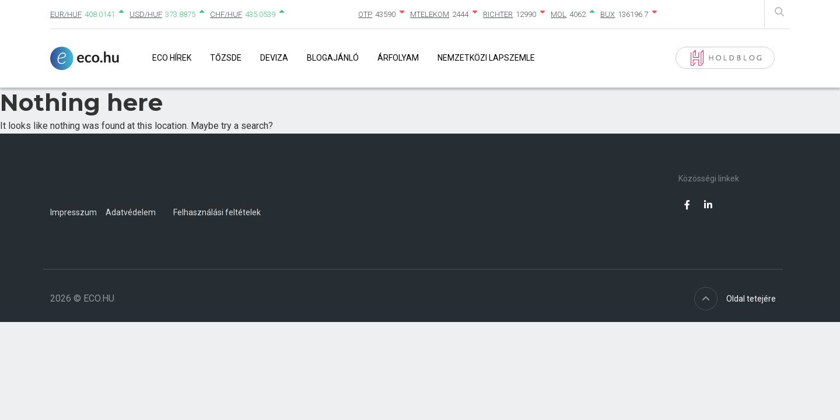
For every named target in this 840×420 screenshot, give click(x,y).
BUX (607, 14)
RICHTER (498, 14)
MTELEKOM (429, 14)
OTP (365, 14)
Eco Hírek (171, 57)
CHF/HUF (226, 14)
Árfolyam (398, 57)
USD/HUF (146, 14)
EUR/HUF (66, 14)
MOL (558, 14)
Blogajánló (333, 57)
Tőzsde (226, 57)
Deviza (274, 57)
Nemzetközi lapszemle (486, 57)
